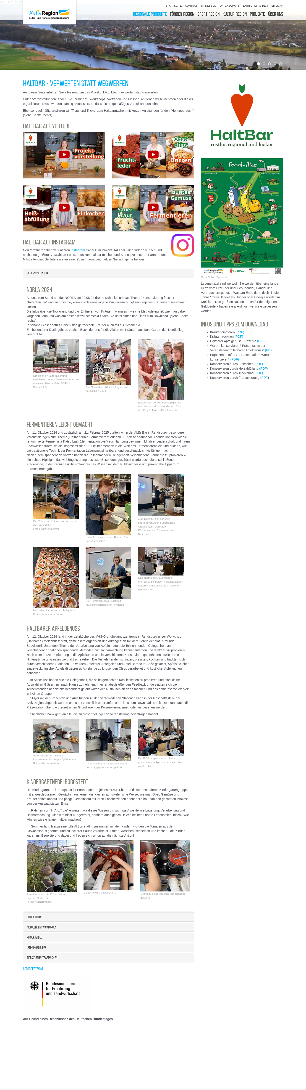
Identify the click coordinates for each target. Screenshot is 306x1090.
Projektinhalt (35, 917)
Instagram (78, 250)
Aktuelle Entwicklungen (42, 927)
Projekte (257, 14)
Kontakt (191, 5)
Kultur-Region (235, 14)
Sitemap (277, 5)
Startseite (174, 5)
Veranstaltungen (37, 273)
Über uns (275, 14)
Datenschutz (229, 5)
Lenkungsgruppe (36, 947)
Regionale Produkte (150, 14)
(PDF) (240, 332)
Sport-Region (208, 14)
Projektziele (34, 937)
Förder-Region (182, 14)
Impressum (208, 5)
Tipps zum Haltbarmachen (42, 958)
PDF (264, 377)
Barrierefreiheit (255, 5)
